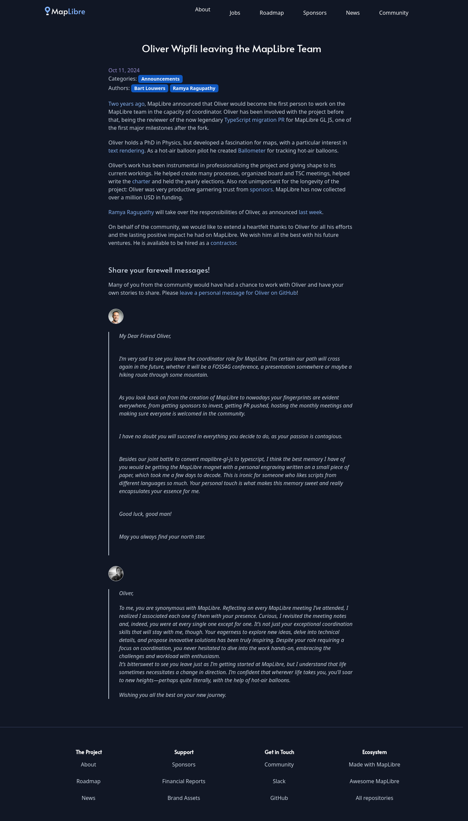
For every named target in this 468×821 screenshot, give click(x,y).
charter (141, 181)
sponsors (261, 189)
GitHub (279, 798)
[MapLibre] (65, 11)
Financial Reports (183, 781)
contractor (223, 243)
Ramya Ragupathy (131, 212)
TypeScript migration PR (254, 119)
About (202, 9)
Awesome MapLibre (374, 781)
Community (393, 12)
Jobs (235, 12)
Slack (279, 781)
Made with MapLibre (374, 764)
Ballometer (252, 150)
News (353, 12)
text (113, 150)
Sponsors (315, 12)
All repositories (374, 798)
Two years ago (126, 103)
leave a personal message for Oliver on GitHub (238, 292)
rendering (132, 150)
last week (310, 212)
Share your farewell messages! (159, 270)
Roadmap (272, 12)
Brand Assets (184, 798)
